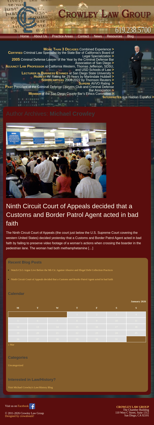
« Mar (11, 344)
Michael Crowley (72, 113)
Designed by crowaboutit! (19, 416)
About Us (40, 36)
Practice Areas (62, 36)
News (98, 36)
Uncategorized (15, 365)
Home (24, 36)
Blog (130, 36)
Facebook (26, 406)
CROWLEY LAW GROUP (132, 407)
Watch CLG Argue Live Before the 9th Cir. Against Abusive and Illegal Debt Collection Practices (62, 270)
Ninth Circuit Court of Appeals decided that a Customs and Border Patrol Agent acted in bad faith (72, 214)
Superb (85, 83)
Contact (83, 36)
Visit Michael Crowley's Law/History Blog (30, 387)
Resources (114, 36)
